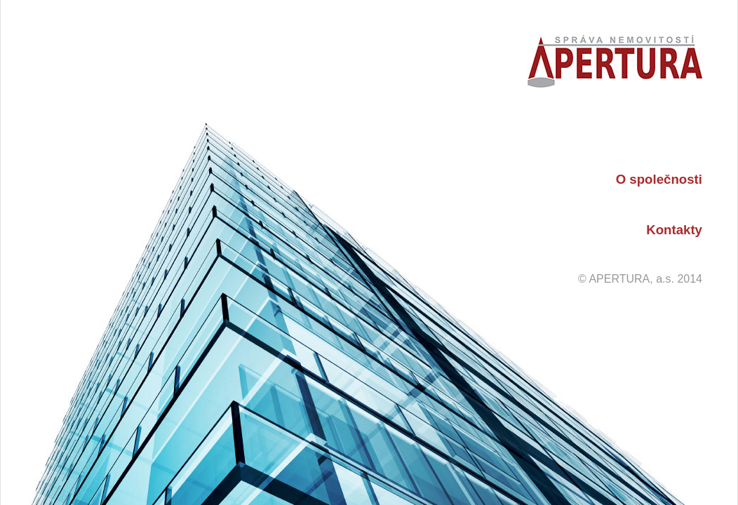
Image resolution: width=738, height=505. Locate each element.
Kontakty (674, 229)
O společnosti (659, 179)
